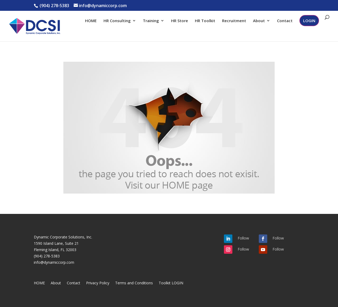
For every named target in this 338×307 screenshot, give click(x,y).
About (259, 21)
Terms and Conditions (134, 283)
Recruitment (234, 21)
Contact (285, 21)
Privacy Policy (97, 283)
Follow (243, 238)
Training (151, 21)
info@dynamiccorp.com (54, 262)
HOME (91, 21)
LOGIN (309, 20)
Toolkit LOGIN (171, 283)
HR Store (179, 21)
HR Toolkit (205, 21)
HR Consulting (117, 21)
